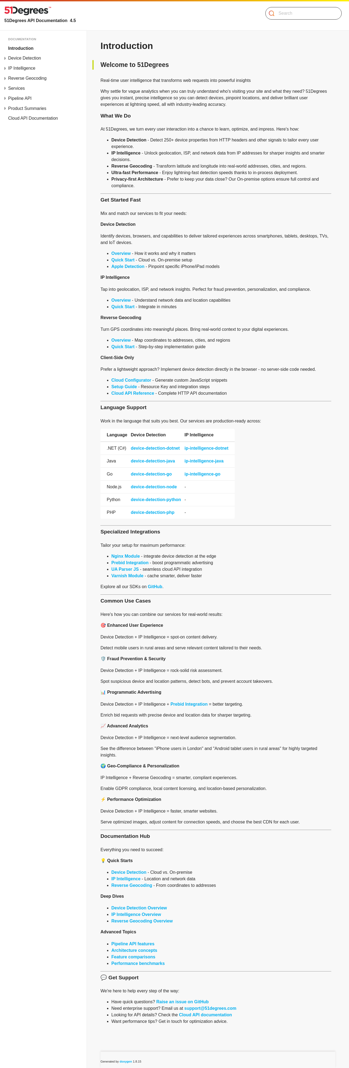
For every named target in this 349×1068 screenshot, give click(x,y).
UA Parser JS (125, 569)
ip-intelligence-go (202, 474)
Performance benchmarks (138, 963)
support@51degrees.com (210, 1008)
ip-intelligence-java (204, 461)
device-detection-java (153, 461)
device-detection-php (152, 512)
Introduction (20, 48)
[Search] (301, 13)
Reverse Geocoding (27, 78)
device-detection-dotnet (155, 448)
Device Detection (24, 58)
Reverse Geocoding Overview (142, 921)
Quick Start (122, 260)
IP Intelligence (21, 68)
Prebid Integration (130, 562)
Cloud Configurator (131, 380)
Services (16, 88)
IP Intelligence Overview (136, 914)
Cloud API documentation (205, 1015)
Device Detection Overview (139, 908)
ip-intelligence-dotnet (206, 448)
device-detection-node (154, 486)
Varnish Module (127, 575)
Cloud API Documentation (33, 118)
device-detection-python (156, 499)
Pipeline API (20, 98)
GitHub (155, 586)
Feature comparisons (133, 957)
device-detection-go (151, 474)
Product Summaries (27, 108)
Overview (121, 253)
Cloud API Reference (132, 393)
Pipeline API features (133, 944)
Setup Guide (124, 386)
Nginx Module (125, 556)
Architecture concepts (134, 950)
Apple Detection (127, 266)
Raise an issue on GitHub (182, 1001)
